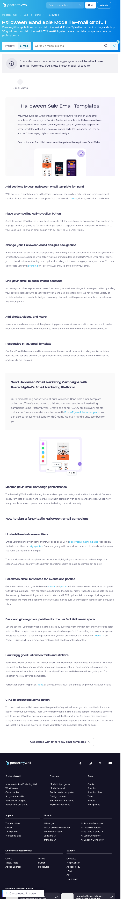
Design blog (11, 831)
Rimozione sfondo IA (92, 831)
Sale (26, 14)
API (68, 875)
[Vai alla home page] (14, 5)
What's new (11, 788)
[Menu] (115, 5)
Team (90, 796)
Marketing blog (13, 835)
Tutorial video (12, 823)
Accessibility (73, 866)
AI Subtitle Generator (92, 823)
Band (38, 14)
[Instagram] (90, 763)
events (51, 586)
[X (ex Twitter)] (100, 763)
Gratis (91, 784)
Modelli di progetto (60, 784)
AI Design (49, 823)
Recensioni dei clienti (16, 804)
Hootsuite (43, 866)
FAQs (70, 870)
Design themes (58, 796)
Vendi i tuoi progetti (15, 800)
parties (64, 586)
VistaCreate (11, 862)
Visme (41, 858)
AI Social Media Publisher (57, 827)
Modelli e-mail (9, 14)
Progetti (10, 45)
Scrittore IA (50, 835)
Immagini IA (50, 839)
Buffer (41, 862)
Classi (8, 827)
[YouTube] (110, 763)
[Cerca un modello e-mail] (69, 46)
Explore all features (60, 804)
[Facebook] (80, 763)
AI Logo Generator (90, 835)
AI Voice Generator (91, 827)
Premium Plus (95, 792)
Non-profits (94, 804)
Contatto (71, 858)
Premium (92, 788)
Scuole (91, 800)
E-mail (24, 45)
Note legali (72, 879)
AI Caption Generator (92, 839)
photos (73, 198)
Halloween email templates (83, 541)
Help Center (73, 862)
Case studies (12, 792)
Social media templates (62, 792)
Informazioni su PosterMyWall (21, 784)
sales (40, 684)
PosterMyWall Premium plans (81, 412)
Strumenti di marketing (62, 800)
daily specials (36, 546)
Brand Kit (33, 265)
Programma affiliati (15, 796)
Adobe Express (13, 866)
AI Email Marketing (53, 831)
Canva (8, 858)
